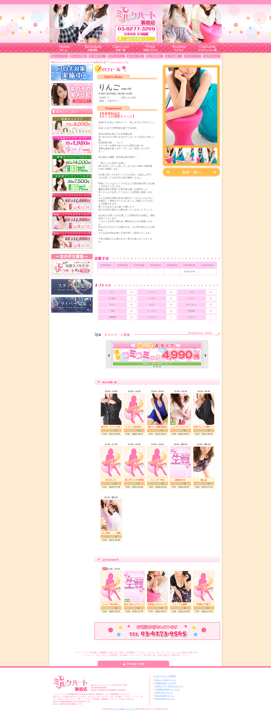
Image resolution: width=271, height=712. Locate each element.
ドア (76, 652)
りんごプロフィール (119, 62)
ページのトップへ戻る (135, 663)
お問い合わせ (212, 56)
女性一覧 (113, 652)
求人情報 (174, 56)
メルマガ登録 (79, 56)
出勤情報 (103, 652)
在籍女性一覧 (100, 62)
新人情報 (93, 652)
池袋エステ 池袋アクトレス (165, 680)
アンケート (117, 56)
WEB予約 (175, 655)
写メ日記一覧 (149, 655)
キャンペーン (60, 56)
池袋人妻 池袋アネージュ (165, 696)
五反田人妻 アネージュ (164, 692)
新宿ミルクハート (59, 62)
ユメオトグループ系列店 (164, 676)
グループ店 (136, 56)
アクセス (141, 652)
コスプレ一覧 (153, 652)
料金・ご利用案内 (127, 652)
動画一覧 (98, 56)
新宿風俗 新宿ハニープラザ (165, 683)
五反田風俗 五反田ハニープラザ (167, 689)
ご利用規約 (155, 56)
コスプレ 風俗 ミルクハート (124, 709)
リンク (185, 655)
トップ (84, 652)
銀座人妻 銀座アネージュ (165, 699)
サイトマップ (193, 56)
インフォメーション (80, 62)
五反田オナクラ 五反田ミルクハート (169, 686)
